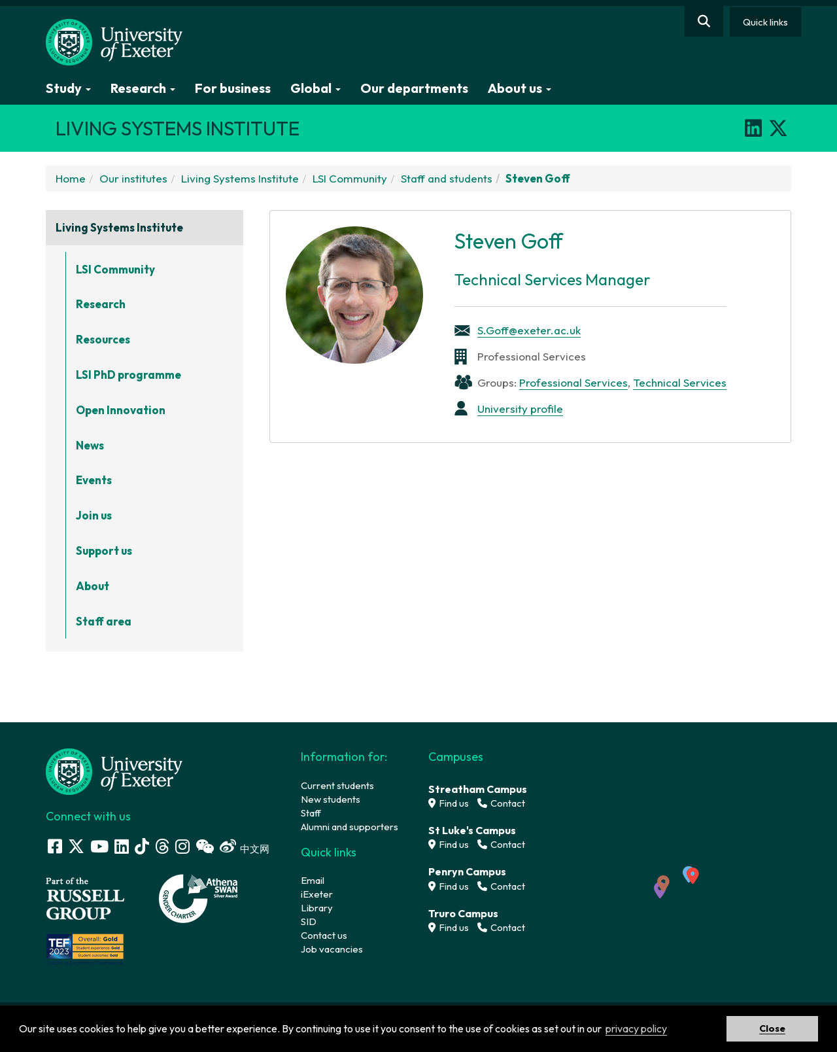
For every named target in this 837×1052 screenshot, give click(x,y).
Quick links (765, 22)
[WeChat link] (205, 846)
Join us (94, 515)
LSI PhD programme (128, 374)
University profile (520, 408)
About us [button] (519, 88)
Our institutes (133, 178)
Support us (104, 550)
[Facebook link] (55, 846)
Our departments (414, 88)
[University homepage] (114, 770)
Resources (103, 339)
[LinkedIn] (753, 128)
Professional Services (573, 382)
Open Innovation (120, 410)
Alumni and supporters (349, 826)
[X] (778, 128)
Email (312, 880)
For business (233, 88)
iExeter (317, 894)
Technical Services (679, 382)
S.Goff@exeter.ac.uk (529, 330)
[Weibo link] (228, 846)
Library (317, 908)
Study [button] (68, 88)
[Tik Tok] (142, 846)
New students (330, 799)
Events (94, 480)
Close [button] (772, 1028)
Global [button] (315, 88)
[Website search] (704, 21)
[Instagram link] (182, 846)
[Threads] (162, 846)
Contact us (324, 935)
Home (71, 178)
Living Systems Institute (240, 178)
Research (101, 304)
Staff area (103, 621)
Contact (501, 803)
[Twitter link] (76, 846)
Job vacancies (332, 949)
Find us (448, 803)
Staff (311, 813)
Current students (337, 785)
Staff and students (446, 178)
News (90, 445)
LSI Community (350, 178)
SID (308, 921)
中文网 (254, 849)
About (92, 586)
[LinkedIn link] (121, 846)
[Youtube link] (99, 846)
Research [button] (143, 88)
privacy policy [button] (636, 1028)
